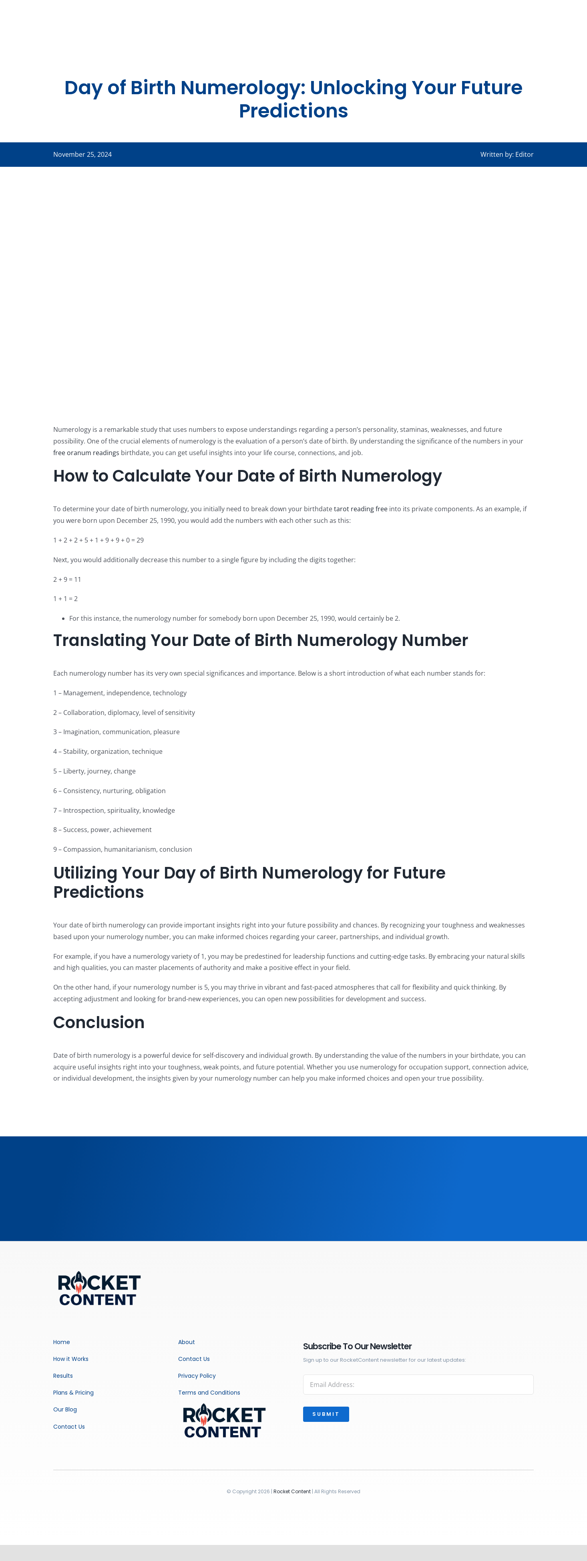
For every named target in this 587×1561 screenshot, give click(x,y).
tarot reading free (361, 508)
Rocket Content (292, 1491)
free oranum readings (86, 452)
